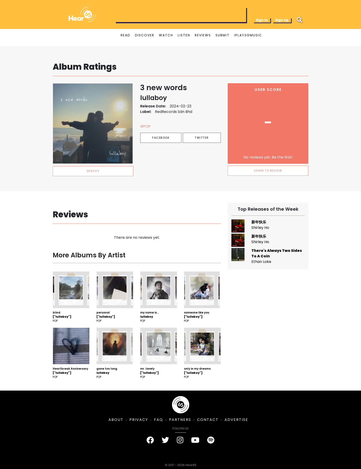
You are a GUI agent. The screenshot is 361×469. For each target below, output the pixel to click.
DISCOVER (144, 35)
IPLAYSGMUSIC (248, 35)
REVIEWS (203, 35)
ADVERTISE (236, 419)
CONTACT (207, 419)
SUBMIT (222, 35)
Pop (55, 321)
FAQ (158, 419)
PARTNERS (180, 419)
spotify (93, 171)
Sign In (262, 20)
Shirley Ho (260, 227)
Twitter (202, 138)
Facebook (160, 138)
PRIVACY (138, 419)
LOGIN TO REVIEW (268, 171)
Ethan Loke (261, 261)
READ (125, 35)
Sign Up (281, 20)
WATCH (166, 35)
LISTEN (184, 35)
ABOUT (115, 419)
